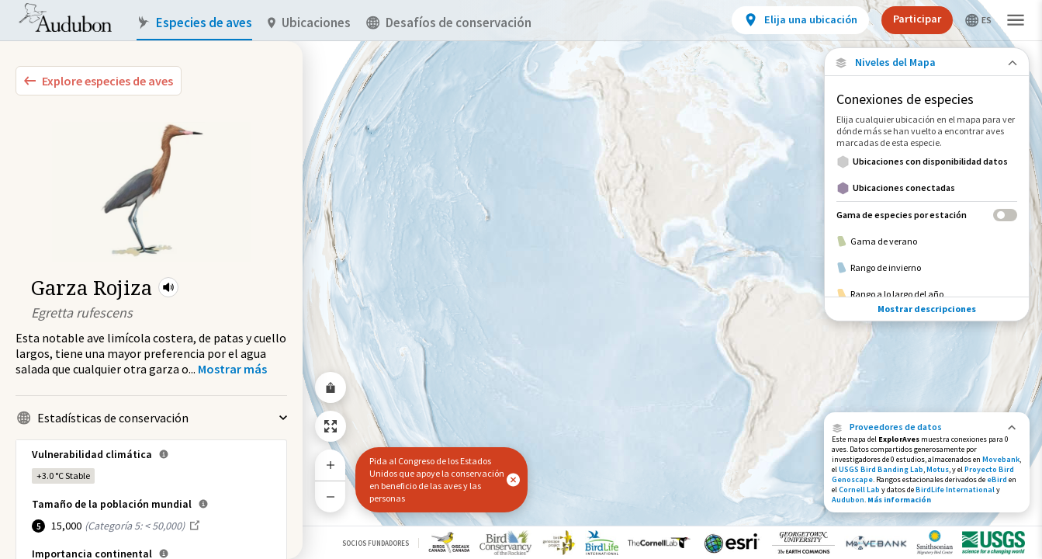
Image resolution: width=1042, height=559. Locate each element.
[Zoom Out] (330, 496)
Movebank (1000, 459)
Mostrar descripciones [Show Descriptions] (927, 308)
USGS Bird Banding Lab (881, 469)
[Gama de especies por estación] (926, 214)
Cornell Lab (859, 489)
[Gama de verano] (926, 241)
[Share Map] (330, 387)
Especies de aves (194, 23)
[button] (168, 287)
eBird (997, 479)
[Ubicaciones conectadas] (926, 188)
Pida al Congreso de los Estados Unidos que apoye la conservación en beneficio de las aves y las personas (436, 479)
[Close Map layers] (927, 62)
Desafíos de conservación (448, 23)
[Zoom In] (330, 465)
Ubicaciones (309, 23)
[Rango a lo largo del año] (926, 294)
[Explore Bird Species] (99, 80)
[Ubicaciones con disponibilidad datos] (926, 161)
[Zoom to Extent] (330, 426)
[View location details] (800, 20)
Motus (937, 469)
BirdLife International (955, 489)
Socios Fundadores (375, 543)
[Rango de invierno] (926, 268)
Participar (917, 19)
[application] (521, 279)
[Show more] (232, 369)
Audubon (848, 500)
